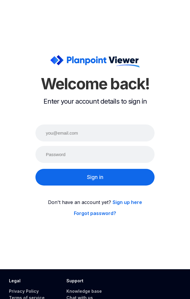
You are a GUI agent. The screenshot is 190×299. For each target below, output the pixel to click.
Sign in (95, 177)
